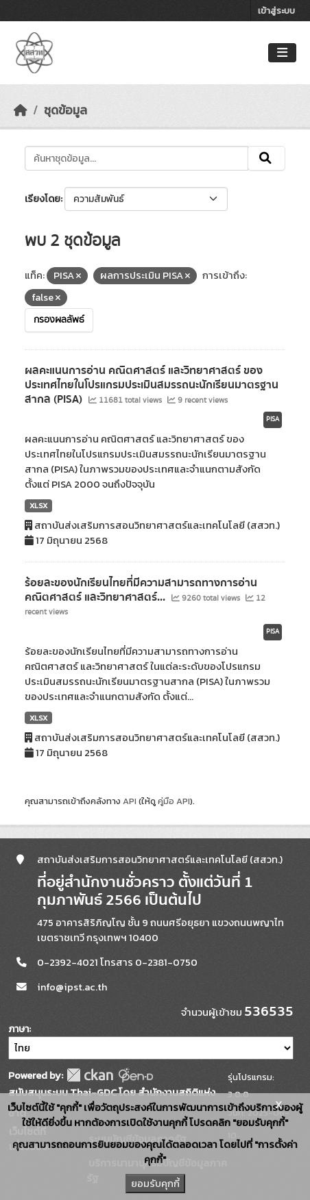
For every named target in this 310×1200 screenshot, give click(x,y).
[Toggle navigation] (282, 53)
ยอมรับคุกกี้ (155, 1183)
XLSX (38, 505)
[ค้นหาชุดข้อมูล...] (136, 158)
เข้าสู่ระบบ (276, 10)
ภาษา (18, 1029)
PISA (272, 419)
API (129, 801)
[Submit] (266, 158)
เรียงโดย (42, 199)
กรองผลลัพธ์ (59, 320)
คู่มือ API (174, 801)
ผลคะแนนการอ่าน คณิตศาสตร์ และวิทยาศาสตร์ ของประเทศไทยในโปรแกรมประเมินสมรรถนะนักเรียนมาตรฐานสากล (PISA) (151, 385)
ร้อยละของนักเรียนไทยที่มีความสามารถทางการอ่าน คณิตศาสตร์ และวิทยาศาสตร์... (141, 590)
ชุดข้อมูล (65, 110)
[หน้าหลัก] (20, 110)
